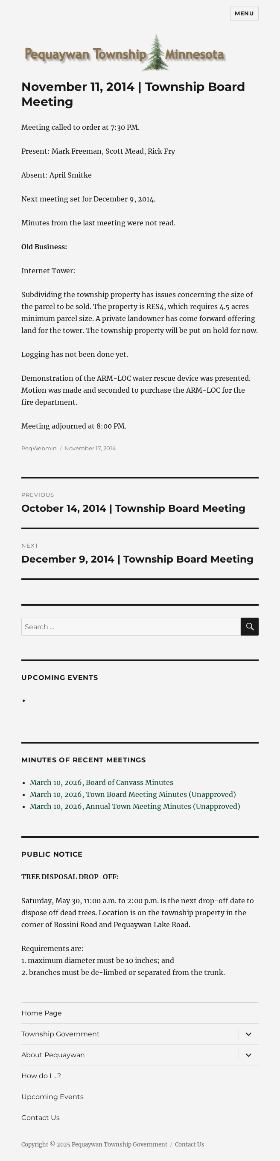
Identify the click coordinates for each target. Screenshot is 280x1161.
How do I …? (41, 1076)
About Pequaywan (53, 1055)
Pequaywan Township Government (119, 1144)
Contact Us (40, 1118)
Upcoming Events (59, 678)
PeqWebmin (39, 448)
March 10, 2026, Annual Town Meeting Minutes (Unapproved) (135, 806)
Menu (244, 13)
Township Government (60, 1034)
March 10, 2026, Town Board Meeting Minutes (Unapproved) (133, 794)
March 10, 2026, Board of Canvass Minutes (101, 782)
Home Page (41, 1013)
